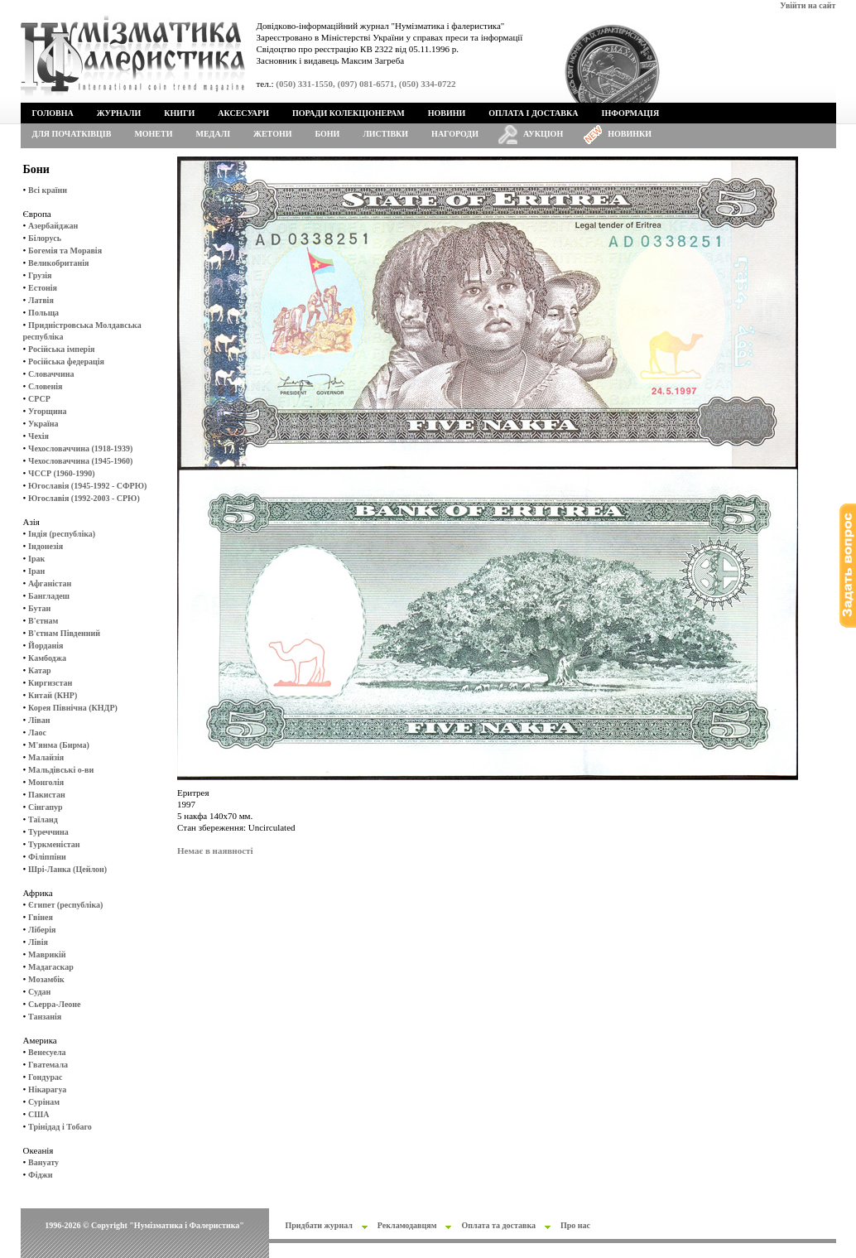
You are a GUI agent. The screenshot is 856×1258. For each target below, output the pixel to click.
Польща (43, 312)
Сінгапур (45, 807)
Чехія (38, 436)
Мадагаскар (51, 966)
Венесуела (46, 1052)
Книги (179, 113)
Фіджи (40, 1174)
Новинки (630, 133)
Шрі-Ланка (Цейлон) (67, 869)
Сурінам (44, 1101)
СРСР (39, 398)
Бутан (39, 608)
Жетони (272, 133)
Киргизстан (50, 682)
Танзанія (44, 1016)
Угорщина (47, 411)
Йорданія (45, 645)
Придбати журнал (319, 1225)
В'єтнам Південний (64, 633)
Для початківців (72, 133)
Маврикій (46, 954)
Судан (39, 991)
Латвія (41, 300)
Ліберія (41, 929)
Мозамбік (46, 979)
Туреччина (48, 831)
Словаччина (51, 373)
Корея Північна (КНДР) (73, 707)
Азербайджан (53, 225)
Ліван (39, 720)
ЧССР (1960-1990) (61, 473)
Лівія (38, 942)
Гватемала (48, 1064)
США (38, 1114)
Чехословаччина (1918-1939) (80, 448)
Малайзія (46, 757)
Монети (153, 133)
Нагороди (454, 133)
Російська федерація (66, 361)
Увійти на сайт (807, 5)
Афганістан (49, 583)
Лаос (37, 732)
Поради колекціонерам (348, 113)
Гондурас (45, 1077)
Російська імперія (61, 349)
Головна (53, 113)
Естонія (42, 287)
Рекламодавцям (407, 1225)
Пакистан (46, 794)
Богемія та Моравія (65, 250)
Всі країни (47, 190)
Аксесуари (243, 113)
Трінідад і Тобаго (60, 1126)
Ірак (36, 558)
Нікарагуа (47, 1089)
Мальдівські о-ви (61, 769)
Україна (43, 423)
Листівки (385, 133)
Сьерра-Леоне (54, 1004)
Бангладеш (49, 595)
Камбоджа (47, 658)
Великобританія (58, 263)
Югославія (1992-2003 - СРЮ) (84, 498)
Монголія (46, 782)
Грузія (39, 275)
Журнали (119, 113)
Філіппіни (47, 856)
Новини (447, 113)
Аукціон (543, 133)
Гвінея (40, 917)
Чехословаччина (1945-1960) (80, 460)
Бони (327, 133)
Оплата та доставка (498, 1225)
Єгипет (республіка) (65, 904)
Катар (39, 670)
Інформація (631, 113)
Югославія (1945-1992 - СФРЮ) (87, 485)
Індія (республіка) (61, 533)
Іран (36, 571)
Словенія (45, 386)
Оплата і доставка (533, 113)
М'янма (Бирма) (58, 744)
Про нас (575, 1225)
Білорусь (44, 238)
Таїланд (43, 819)
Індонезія (45, 546)
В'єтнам (43, 620)
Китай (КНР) (52, 695)
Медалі (213, 133)
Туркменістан (54, 844)
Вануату (43, 1162)
